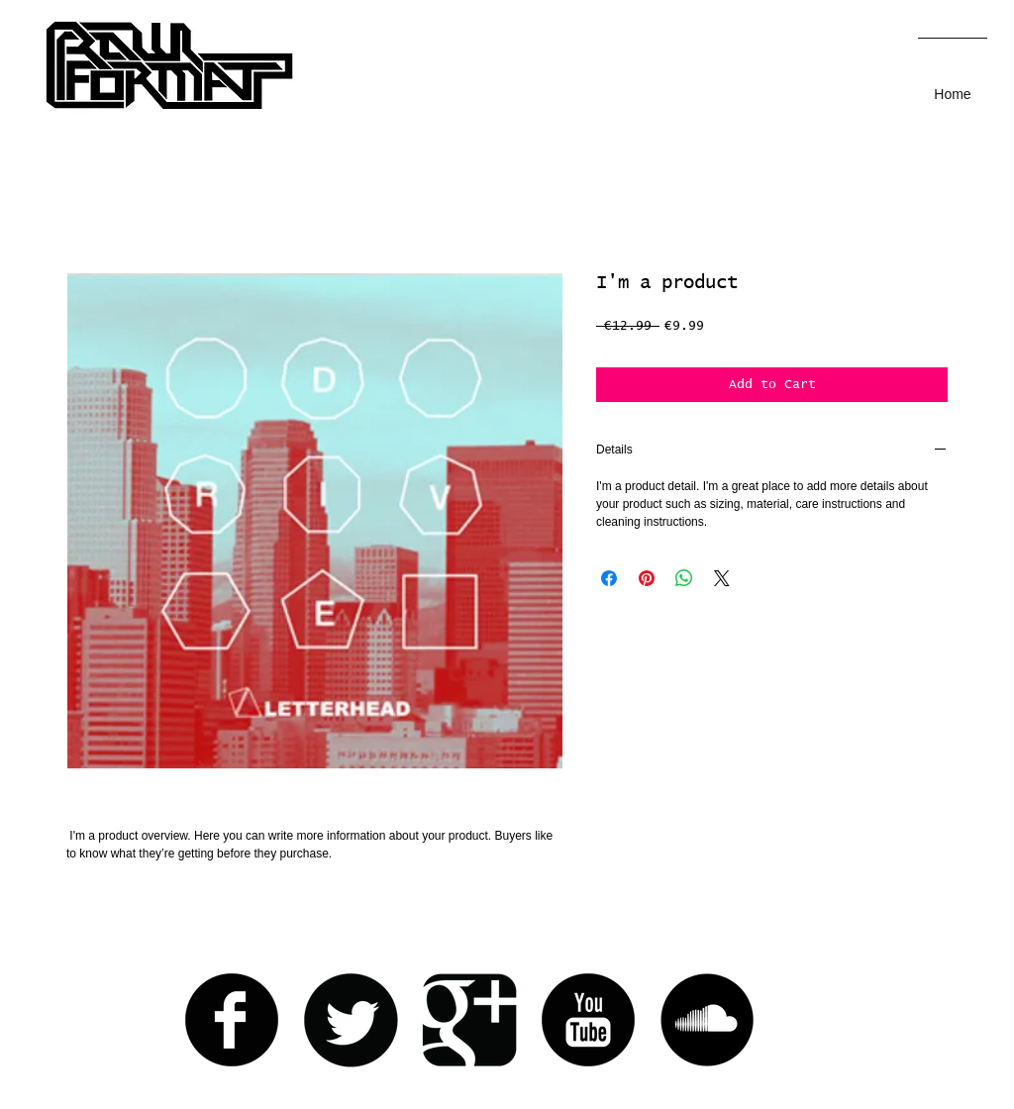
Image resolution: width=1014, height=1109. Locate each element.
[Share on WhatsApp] (684, 578)
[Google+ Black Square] (469, 1019)
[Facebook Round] (231, 1019)
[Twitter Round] (350, 1019)
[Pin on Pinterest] (647, 578)
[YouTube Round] (588, 1019)
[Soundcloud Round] (707, 1019)
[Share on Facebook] (609, 578)
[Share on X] (722, 578)
